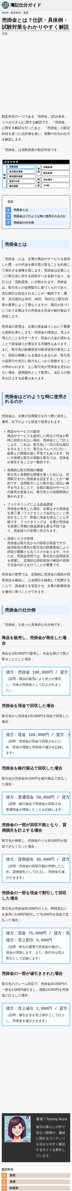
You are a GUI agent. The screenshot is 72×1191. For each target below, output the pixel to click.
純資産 (14, 1188)
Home (5, 12)
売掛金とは (21, 209)
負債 (12, 1181)
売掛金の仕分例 (24, 222)
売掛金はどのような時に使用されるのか (40, 216)
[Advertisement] (36, 73)
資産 (25, 12)
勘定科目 (16, 12)
